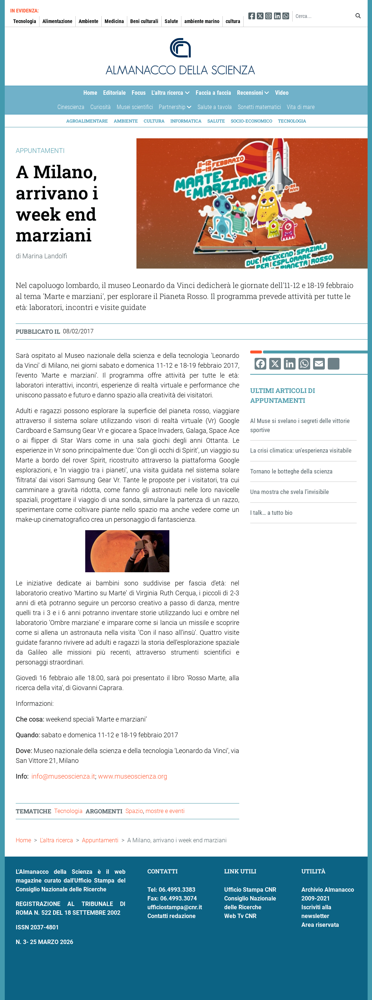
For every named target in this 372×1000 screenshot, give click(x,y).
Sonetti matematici (259, 107)
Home (90, 92)
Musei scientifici (135, 107)
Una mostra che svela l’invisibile (289, 491)
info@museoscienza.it (63, 776)
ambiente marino (201, 21)
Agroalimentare (87, 121)
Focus (139, 92)
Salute (171, 21)
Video (282, 92)
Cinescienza (70, 107)
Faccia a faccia (213, 92)
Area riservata (320, 924)
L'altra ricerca (169, 94)
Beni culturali (144, 21)
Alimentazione (57, 21)
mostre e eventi (165, 811)
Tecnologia (24, 21)
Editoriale (114, 92)
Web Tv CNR (240, 916)
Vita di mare (301, 107)
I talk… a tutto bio (271, 512)
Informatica (186, 121)
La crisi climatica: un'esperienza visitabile (301, 450)
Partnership (174, 109)
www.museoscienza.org (132, 776)
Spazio (134, 811)
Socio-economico (251, 121)
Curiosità (100, 107)
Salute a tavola (215, 107)
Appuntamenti (100, 840)
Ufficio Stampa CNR (250, 889)
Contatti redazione (171, 916)
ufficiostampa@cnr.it (174, 907)
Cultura (154, 121)
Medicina (114, 21)
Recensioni (251, 94)
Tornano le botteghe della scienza (291, 471)
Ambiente (88, 21)
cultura (233, 21)
